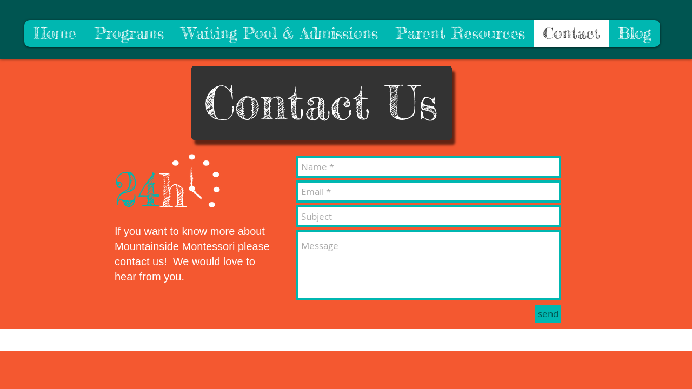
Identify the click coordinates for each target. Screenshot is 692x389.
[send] (548, 314)
